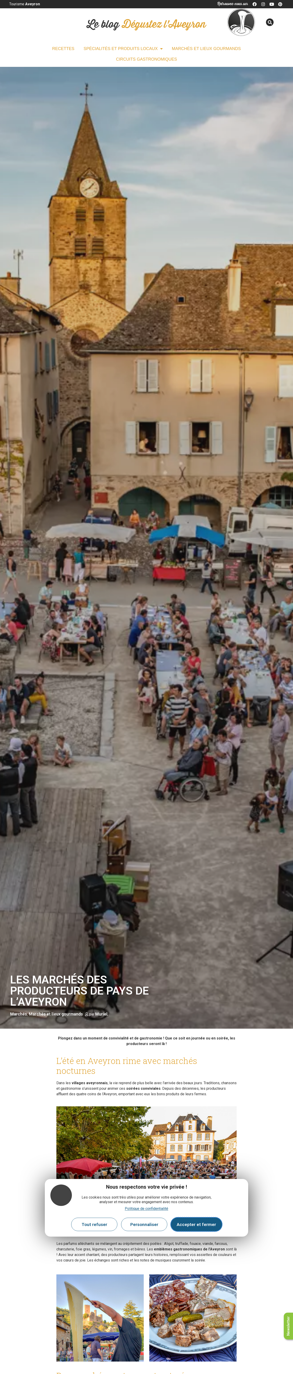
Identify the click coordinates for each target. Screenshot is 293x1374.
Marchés (18, 1014)
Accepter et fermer (196, 1224)
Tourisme (24, 4)
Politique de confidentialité (146, 1208)
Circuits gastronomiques (146, 59)
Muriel (101, 1014)
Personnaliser (144, 1224)
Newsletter (288, 1326)
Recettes (63, 48)
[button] (270, 22)
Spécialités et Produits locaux (123, 48)
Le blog (146, 24)
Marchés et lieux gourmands (206, 48)
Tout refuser (94, 1224)
